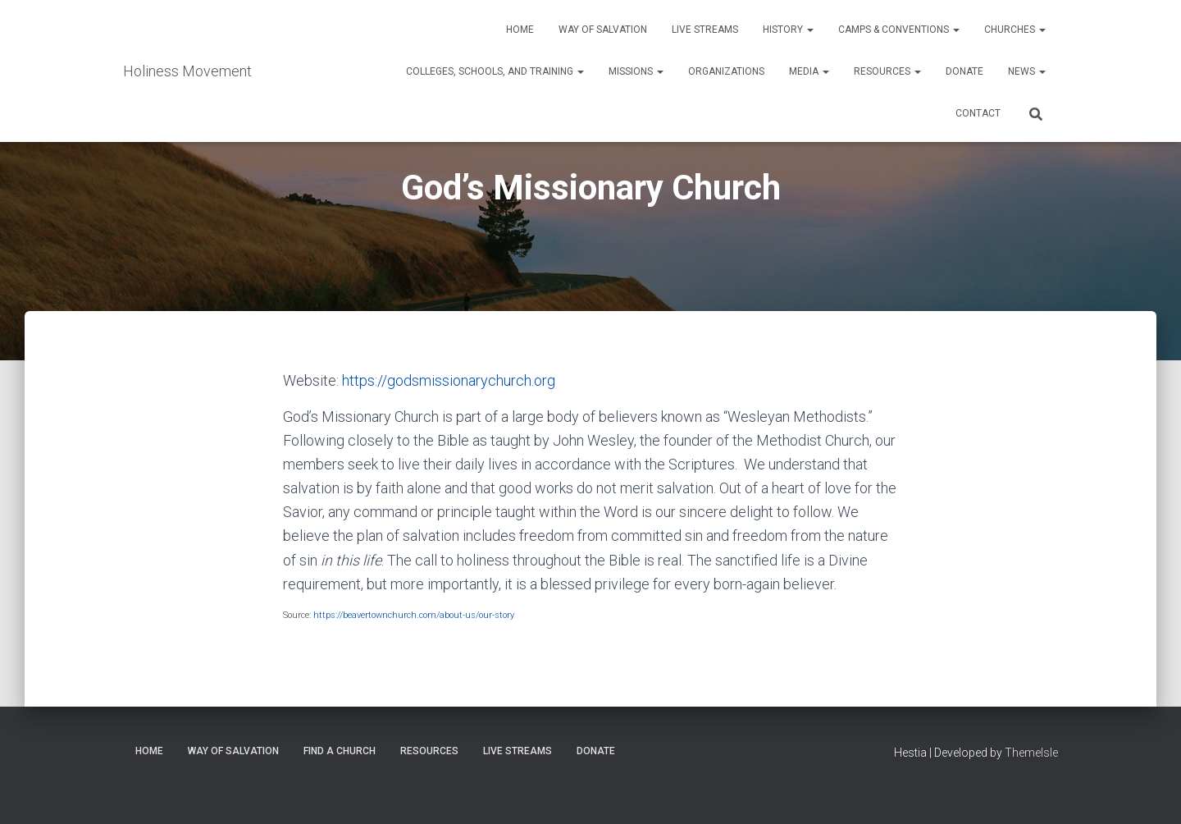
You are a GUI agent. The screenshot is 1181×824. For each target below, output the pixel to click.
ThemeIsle (1031, 752)
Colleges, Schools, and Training (495, 71)
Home (520, 29)
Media (809, 71)
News (1027, 71)
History (788, 29)
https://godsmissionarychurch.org (448, 380)
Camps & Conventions (899, 29)
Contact (978, 113)
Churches (1015, 29)
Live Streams (705, 29)
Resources (887, 71)
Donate (964, 71)
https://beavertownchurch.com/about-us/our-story (413, 615)
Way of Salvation (603, 29)
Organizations (726, 71)
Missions (636, 71)
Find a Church (339, 751)
